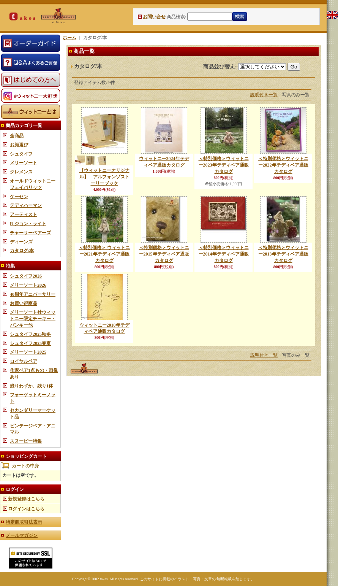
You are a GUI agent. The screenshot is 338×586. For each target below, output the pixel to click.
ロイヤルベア (23, 361)
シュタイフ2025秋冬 (30, 334)
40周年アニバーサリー (32, 294)
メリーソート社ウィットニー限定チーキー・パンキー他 (32, 319)
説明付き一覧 (264, 94)
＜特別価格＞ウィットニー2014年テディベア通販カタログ (224, 254)
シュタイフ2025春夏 (30, 343)
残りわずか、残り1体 (31, 386)
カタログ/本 (22, 250)
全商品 (17, 135)
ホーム (69, 37)
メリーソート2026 (28, 285)
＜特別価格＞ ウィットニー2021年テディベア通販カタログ (104, 254)
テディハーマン (26, 205)
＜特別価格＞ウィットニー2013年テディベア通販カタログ (283, 254)
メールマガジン (22, 535)
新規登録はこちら (26, 499)
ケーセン (19, 196)
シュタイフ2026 (26, 276)
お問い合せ (154, 16)
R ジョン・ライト (28, 223)
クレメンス (21, 172)
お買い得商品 (23, 303)
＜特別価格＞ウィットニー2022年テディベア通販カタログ (283, 165)
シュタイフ (21, 154)
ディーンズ (21, 242)
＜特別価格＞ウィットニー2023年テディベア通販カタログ (224, 165)
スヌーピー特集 (26, 441)
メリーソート (23, 162)
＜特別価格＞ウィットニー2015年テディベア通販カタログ (164, 254)
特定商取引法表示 (24, 522)
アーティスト (23, 214)
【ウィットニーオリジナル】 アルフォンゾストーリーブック (104, 177)
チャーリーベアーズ (30, 232)
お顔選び (19, 145)
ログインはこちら (26, 508)
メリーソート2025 (28, 352)
